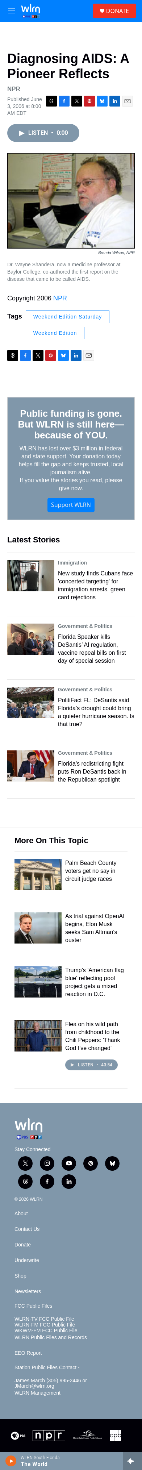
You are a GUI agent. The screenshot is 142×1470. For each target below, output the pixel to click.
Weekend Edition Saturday (67, 317)
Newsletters (27, 1291)
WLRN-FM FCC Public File (44, 1325)
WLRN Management (37, 1393)
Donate (22, 1245)
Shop (20, 1276)
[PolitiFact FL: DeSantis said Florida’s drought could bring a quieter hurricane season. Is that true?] (30, 702)
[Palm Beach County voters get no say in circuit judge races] (38, 874)
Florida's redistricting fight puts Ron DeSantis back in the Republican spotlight (92, 772)
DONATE (117, 11)
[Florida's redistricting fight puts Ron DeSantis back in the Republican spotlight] (30, 766)
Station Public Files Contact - (47, 1367)
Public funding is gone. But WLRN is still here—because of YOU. (71, 424)
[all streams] (132, 1461)
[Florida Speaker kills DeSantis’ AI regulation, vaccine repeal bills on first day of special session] (30, 639)
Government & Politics (85, 626)
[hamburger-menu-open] (11, 11)
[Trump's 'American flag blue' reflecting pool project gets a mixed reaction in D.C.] (38, 982)
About (21, 1213)
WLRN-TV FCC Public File (44, 1319)
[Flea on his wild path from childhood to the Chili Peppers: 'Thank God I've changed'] (38, 1036)
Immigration (72, 563)
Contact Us (26, 1229)
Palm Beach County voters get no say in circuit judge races (90, 871)
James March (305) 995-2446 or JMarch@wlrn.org (50, 1383)
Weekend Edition (55, 333)
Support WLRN (71, 505)
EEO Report (28, 1353)
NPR (60, 298)
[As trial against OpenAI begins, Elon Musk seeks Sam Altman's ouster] (38, 928)
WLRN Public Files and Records (50, 1337)
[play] (11, 1461)
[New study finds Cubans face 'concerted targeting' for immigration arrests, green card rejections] (30, 575)
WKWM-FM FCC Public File (45, 1330)
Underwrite (26, 1260)
